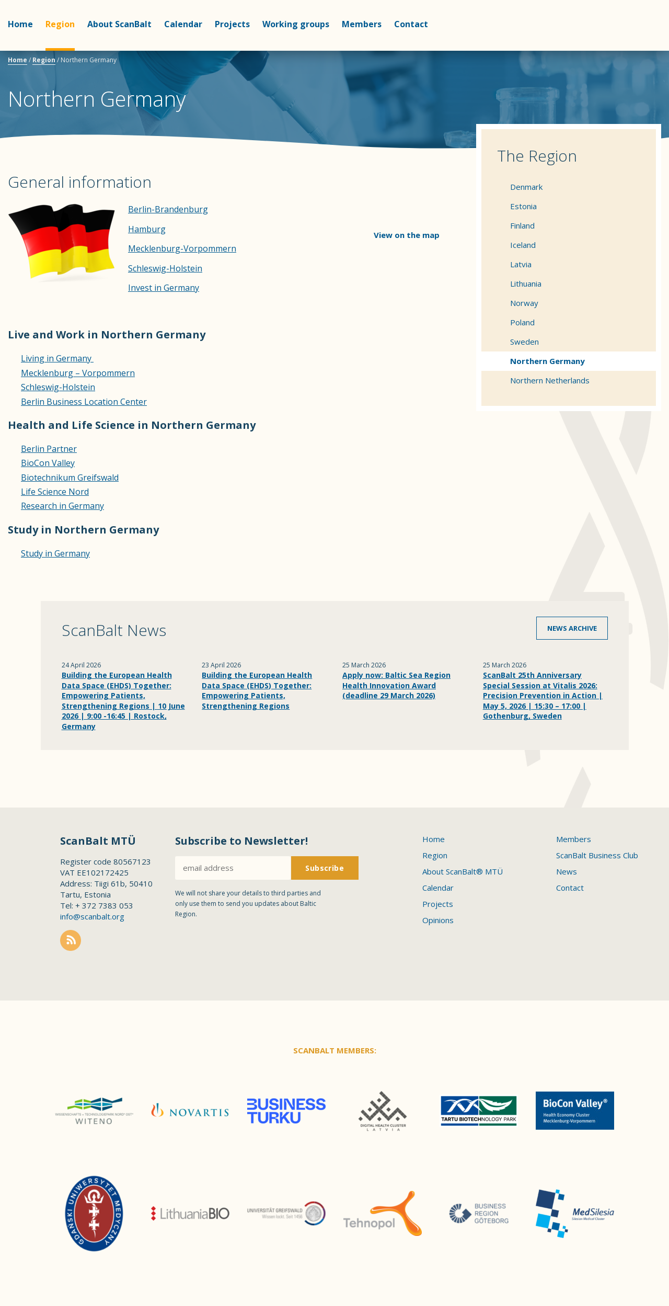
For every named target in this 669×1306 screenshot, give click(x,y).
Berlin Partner (49, 449)
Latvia (521, 264)
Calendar (183, 24)
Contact (411, 24)
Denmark (526, 186)
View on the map (407, 235)
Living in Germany (57, 358)
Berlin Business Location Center (84, 401)
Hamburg (147, 229)
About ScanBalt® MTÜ (462, 871)
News (566, 871)
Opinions (438, 920)
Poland (522, 322)
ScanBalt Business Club (597, 855)
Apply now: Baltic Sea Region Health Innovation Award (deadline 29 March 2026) (396, 685)
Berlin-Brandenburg (168, 209)
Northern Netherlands (550, 380)
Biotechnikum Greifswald (70, 477)
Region (60, 24)
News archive (572, 628)
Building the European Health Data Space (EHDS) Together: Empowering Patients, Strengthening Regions (257, 690)
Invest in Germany (163, 287)
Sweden (524, 341)
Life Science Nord (55, 491)
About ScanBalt (119, 24)
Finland (522, 225)
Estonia (523, 206)
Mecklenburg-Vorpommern (182, 248)
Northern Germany (547, 361)
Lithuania (525, 283)
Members (362, 24)
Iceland (523, 245)
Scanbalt (635, 50)
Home (20, 24)
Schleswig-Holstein (165, 268)
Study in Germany (55, 553)
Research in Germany (62, 506)
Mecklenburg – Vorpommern (78, 373)
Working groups (295, 24)
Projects (232, 24)
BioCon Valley (48, 463)
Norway (524, 303)
